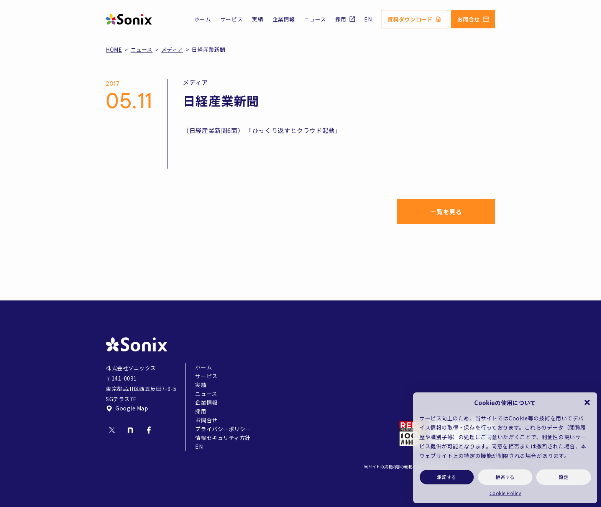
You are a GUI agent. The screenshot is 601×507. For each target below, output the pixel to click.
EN (368, 19)
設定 (563, 477)
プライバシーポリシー (223, 429)
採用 (345, 19)
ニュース (315, 19)
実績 (257, 19)
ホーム (202, 19)
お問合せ (473, 19)
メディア (172, 49)
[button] (587, 402)
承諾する (446, 477)
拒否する (505, 477)
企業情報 (284, 19)
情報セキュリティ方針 (223, 437)
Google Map (127, 408)
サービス (231, 19)
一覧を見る (446, 211)
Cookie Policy (505, 493)
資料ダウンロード (415, 19)
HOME (114, 49)
